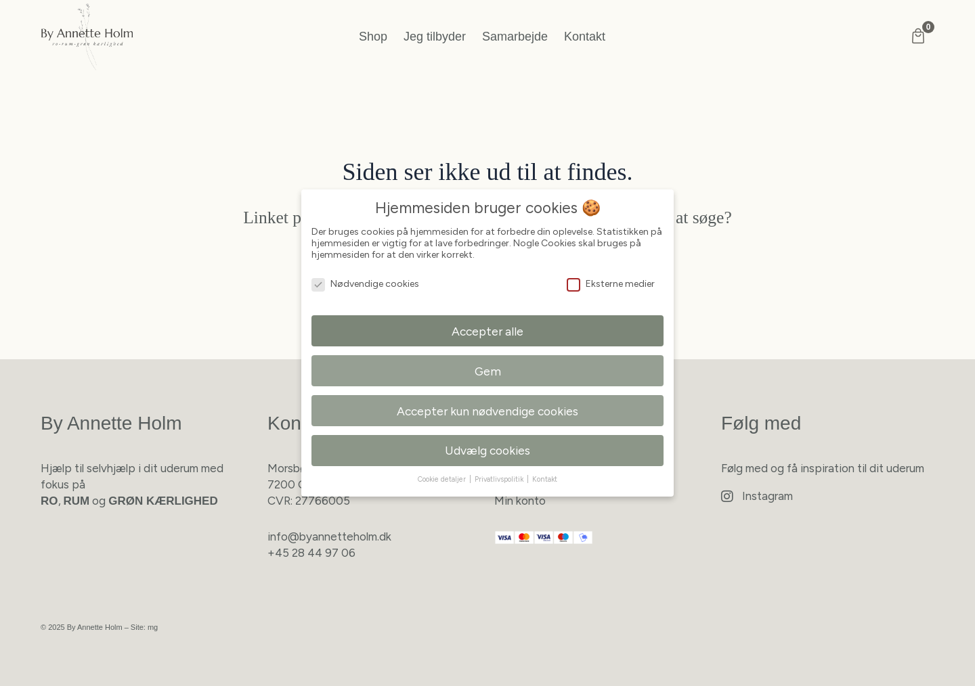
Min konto (520, 500)
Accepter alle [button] (487, 331)
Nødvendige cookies (365, 284)
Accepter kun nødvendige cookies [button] (487, 411)
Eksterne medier (611, 284)
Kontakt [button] (544, 479)
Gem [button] (488, 371)
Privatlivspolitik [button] (500, 479)
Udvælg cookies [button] (487, 450)
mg (153, 627)
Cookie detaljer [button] (443, 479)
